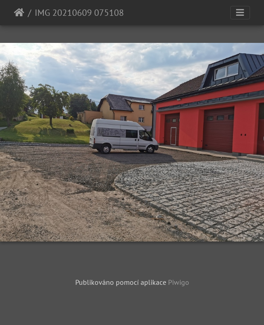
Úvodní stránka (19, 12)
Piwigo (178, 282)
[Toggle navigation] (240, 12)
